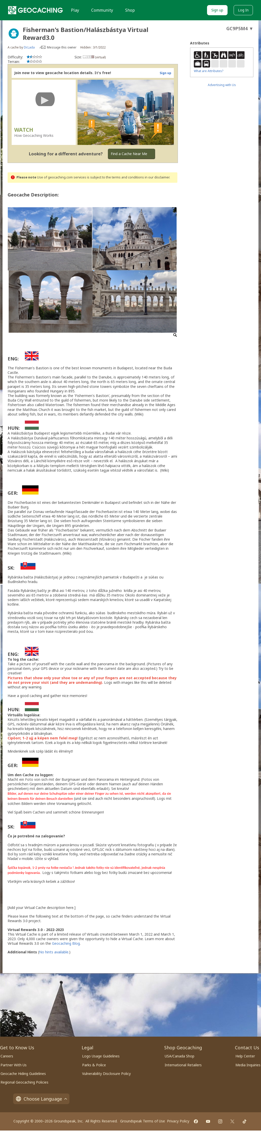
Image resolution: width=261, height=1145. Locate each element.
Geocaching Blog (66, 943)
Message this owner (62, 47)
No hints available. (54, 952)
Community (102, 10)
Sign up (217, 10)
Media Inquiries (247, 1065)
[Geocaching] (35, 10)
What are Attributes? (208, 71)
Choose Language (41, 1099)
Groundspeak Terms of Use (142, 1121)
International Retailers (183, 1065)
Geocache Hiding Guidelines (23, 1073)
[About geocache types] (14, 33)
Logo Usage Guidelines (101, 1056)
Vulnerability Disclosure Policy (106, 1073)
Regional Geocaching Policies (24, 1082)
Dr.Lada (29, 47)
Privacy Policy (178, 1121)
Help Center (245, 1056)
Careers (7, 1056)
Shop (130, 10)
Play (75, 10)
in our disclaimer (157, 177)
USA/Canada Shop (179, 1056)
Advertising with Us (222, 85)
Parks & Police (94, 1065)
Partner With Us (14, 1065)
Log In (243, 10)
